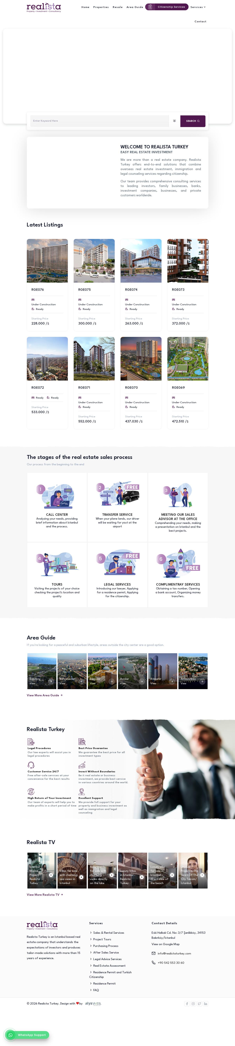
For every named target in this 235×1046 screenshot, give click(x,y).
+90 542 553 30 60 (171, 963)
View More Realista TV (45, 895)
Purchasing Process (103, 946)
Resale (118, 7)
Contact (200, 21)
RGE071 (84, 387)
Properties (101, 7)
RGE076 (37, 290)
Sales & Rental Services (106, 932)
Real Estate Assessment (107, 965)
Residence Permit (102, 983)
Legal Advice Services (105, 959)
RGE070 (131, 387)
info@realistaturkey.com (174, 953)
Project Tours (100, 939)
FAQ (94, 990)
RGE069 (178, 387)
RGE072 (37, 387)
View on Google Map (166, 944)
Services (196, 7)
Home (85, 7)
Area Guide (135, 7)
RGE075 (84, 290)
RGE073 (178, 290)
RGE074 (131, 290)
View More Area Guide (45, 695)
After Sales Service (104, 952)
